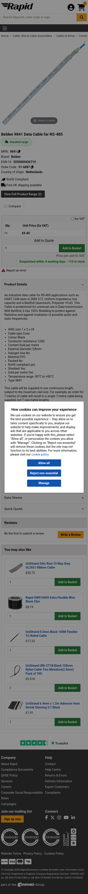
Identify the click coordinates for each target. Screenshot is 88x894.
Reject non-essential (44, 473)
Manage (44, 483)
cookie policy (40, 454)
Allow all (44, 463)
